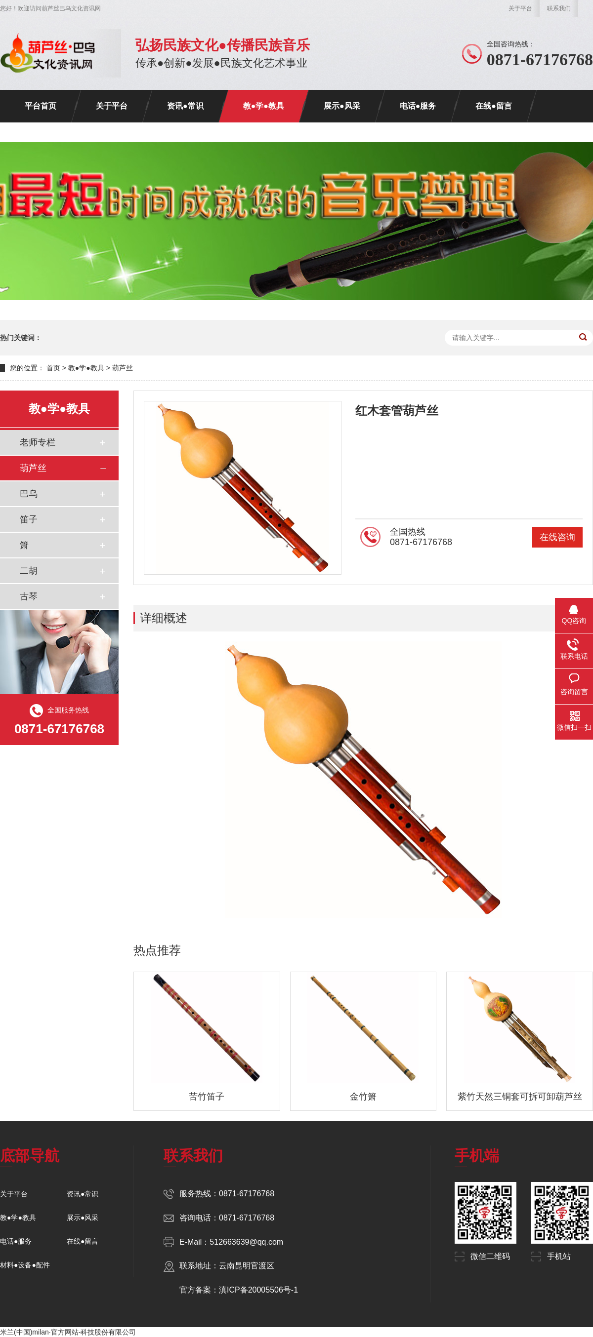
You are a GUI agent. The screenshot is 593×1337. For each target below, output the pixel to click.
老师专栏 (37, 442)
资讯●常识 (185, 106)
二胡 (29, 571)
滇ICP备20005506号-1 (258, 1290)
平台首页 (40, 106)
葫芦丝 (122, 368)
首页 (53, 368)
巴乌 (29, 494)
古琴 (29, 596)
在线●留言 (493, 106)
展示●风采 (342, 106)
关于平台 (520, 8)
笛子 (29, 519)
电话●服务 (418, 106)
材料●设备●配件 (25, 1265)
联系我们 (559, 8)
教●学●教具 (263, 106)
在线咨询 (557, 537)
